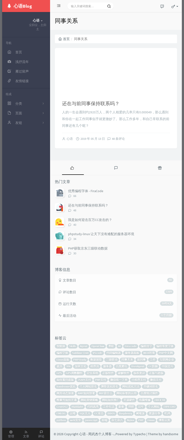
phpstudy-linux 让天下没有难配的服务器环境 (101, 234)
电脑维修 (144, 400)
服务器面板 (132, 353)
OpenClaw (98, 346)
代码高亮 (93, 407)
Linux (151, 420)
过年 (141, 407)
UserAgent (137, 366)
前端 (104, 420)
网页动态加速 (65, 393)
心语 (70, 139)
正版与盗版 (156, 373)
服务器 (107, 366)
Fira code (131, 346)
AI (119, 346)
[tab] (72, 167)
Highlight (77, 407)
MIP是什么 (105, 393)
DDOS (111, 413)
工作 (152, 359)
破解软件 (123, 373)
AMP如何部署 (86, 393)
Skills (72, 346)
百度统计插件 (149, 393)
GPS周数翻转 (74, 373)
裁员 (59, 366)
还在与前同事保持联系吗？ (91, 103)
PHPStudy (79, 359)
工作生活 (108, 407)
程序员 (94, 366)
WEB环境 (149, 353)
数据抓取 (96, 359)
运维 (72, 413)
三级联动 (111, 359)
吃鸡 (167, 413)
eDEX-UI (160, 400)
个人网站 (153, 407)
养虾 (111, 346)
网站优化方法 (130, 386)
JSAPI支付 (84, 380)
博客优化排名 (109, 386)
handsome (170, 434)
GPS (59, 373)
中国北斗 (167, 366)
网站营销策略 (89, 400)
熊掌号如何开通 (67, 400)
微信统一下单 (118, 380)
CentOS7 (62, 407)
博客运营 (164, 420)
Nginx (130, 420)
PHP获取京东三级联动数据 (88, 248)
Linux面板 (63, 359)
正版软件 (108, 373)
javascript (91, 420)
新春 (121, 407)
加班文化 (80, 366)
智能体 (61, 346)
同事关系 (127, 359)
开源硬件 (129, 400)
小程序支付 (139, 380)
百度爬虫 (121, 366)
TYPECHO (169, 407)
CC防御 (153, 366)
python (61, 420)
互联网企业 (167, 359)
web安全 (75, 420)
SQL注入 (85, 413)
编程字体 (62, 353)
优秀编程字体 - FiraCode (85, 191)
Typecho (139, 434)
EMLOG (61, 413)
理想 (131, 407)
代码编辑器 (113, 353)
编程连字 (146, 346)
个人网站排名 (88, 386)
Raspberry (125, 413)
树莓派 (140, 413)
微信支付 (155, 380)
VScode (97, 353)
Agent (83, 346)
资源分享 (154, 413)
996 (68, 366)
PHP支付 (100, 380)
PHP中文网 (166, 353)
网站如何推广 (110, 400)
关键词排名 (151, 386)
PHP (141, 420)
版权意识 (139, 373)
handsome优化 (66, 386)
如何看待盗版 (65, 380)
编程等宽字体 (164, 346)
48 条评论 (118, 139)
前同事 (141, 359)
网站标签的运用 (126, 393)
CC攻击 (99, 413)
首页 (64, 39)
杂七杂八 (117, 420)
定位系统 (92, 373)
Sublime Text (80, 353)
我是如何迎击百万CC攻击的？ (90, 220)
